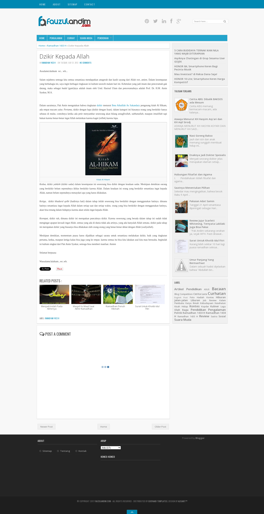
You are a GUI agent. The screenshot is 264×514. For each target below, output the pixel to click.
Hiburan (221, 297)
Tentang (65, 451)
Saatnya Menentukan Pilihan (192, 187)
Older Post (160, 426)
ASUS (206, 289)
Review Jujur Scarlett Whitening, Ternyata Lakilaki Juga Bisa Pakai (207, 224)
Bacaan (219, 288)
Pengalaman (56, 38)
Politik (178, 312)
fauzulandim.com (103, 501)
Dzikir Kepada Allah (64, 56)
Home (42, 4)
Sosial (222, 316)
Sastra (214, 316)
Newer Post (46, 426)
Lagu (223, 306)
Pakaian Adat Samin (202, 201)
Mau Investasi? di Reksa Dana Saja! (195, 74)
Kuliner (214, 306)
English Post (181, 297)
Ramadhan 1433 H (56, 45)
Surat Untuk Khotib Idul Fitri (207, 240)
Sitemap (72, 4)
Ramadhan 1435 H (187, 316)
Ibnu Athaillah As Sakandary (126, 105)
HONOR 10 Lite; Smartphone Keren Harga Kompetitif (199, 80)
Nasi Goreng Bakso (201, 135)
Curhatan (217, 293)
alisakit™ (182, 501)
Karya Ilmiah (192, 303)
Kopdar (205, 306)
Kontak (83, 451)
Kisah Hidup (181, 306)
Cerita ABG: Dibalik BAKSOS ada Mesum (206, 100)
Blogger (200, 438)
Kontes (194, 306)
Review (204, 316)
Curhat (71, 38)
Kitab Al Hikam (103, 179)
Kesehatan (220, 303)
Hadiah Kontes (205, 297)
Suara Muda (86, 38)
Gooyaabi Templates (157, 501)
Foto (192, 297)
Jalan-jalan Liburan (187, 300)
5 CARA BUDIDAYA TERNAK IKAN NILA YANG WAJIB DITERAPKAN (196, 52)
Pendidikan (102, 38)
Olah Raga (181, 310)
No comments (85, 62)
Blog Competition (183, 294)
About (57, 4)
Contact (89, 4)
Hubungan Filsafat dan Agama (193, 174)
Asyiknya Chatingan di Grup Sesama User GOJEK (199, 60)
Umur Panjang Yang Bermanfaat (202, 261)
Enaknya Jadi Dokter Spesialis (208, 155)
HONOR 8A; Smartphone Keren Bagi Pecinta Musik (196, 68)
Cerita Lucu (200, 294)
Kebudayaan (206, 303)
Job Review (209, 300)
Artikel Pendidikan (188, 289)
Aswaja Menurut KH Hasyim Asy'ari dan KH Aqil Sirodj (198, 120)
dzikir (99, 105)
